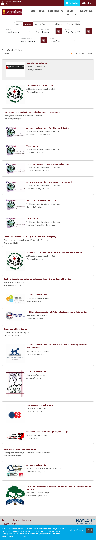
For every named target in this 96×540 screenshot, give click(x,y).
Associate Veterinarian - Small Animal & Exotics (47, 128)
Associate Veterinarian (37, 63)
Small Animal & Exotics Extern (40, 85)
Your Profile (71, 12)
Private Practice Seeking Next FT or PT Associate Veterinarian (54, 252)
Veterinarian (32, 146)
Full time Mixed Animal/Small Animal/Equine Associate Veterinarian (56, 312)
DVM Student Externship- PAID (39, 405)
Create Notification (84, 53)
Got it (90, 530)
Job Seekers (72, 3)
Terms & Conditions (23, 519)
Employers (88, 3)
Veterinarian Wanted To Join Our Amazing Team (48, 164)
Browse (28, 24)
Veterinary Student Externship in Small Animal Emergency (30, 236)
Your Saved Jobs (73, 24)
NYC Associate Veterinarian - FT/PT (42, 200)
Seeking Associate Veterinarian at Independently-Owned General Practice (37, 279)
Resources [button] (86, 10)
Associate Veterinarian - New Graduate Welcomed (49, 182)
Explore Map (40, 24)
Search (19, 24)
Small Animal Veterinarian (16, 329)
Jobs (42, 10)
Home (32, 10)
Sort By (6, 53)
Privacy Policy (9, 523)
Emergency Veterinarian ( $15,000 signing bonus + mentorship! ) (32, 112)
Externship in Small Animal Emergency (21, 449)
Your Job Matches (56, 24)
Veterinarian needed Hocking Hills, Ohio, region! (48, 431)
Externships (55, 10)
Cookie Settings (77, 530)
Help (6, 519)
